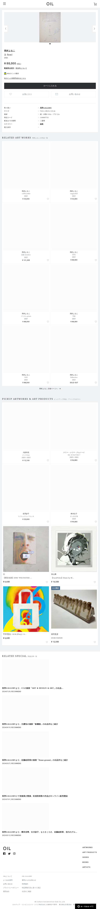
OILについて (7, 876)
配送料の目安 (9, 68)
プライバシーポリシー (11, 888)
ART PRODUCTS (89, 852)
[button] (94, 29)
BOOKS (85, 862)
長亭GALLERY (46, 108)
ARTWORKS (87, 847)
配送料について (21, 68)
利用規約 (25, 884)
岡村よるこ (9, 51)
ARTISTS (86, 867)
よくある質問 (7, 880)
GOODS (85, 857)
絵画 (41, 124)
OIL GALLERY (27, 876)
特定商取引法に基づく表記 (31, 888)
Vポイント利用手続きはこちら (15, 78)
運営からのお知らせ (29, 880)
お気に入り (27, 94)
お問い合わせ (74, 94)
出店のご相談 (26, 891)
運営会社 (6, 891)
